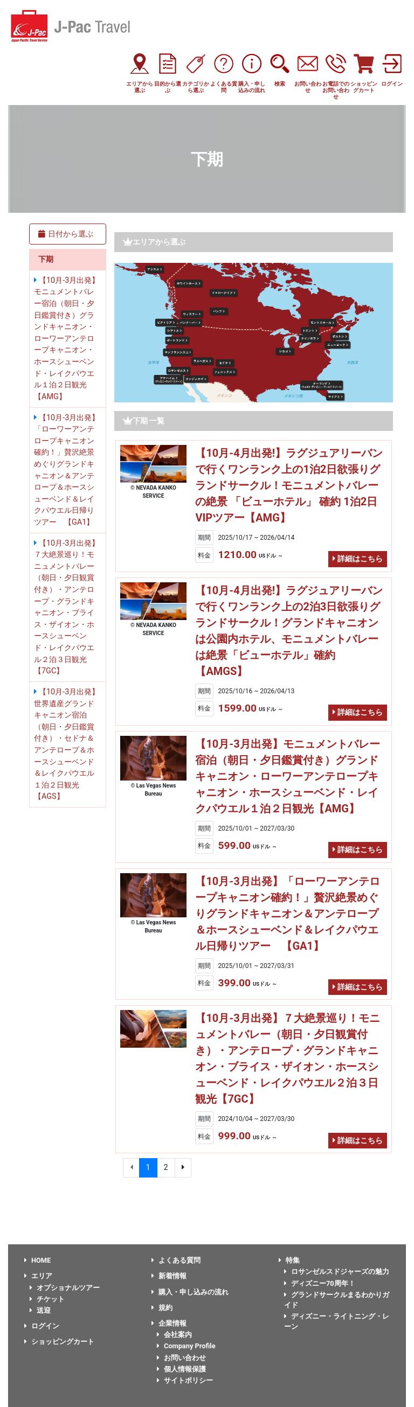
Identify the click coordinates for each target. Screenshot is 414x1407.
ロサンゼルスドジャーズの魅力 (336, 1271)
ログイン (41, 1326)
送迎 (40, 1310)
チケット (47, 1299)
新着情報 (169, 1276)
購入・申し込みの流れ (190, 1292)
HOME (37, 1260)
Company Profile (186, 1346)
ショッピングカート (59, 1342)
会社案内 (174, 1335)
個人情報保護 (181, 1369)
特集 (289, 1260)
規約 (161, 1308)
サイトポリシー (185, 1380)
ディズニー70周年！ (319, 1283)
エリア (38, 1276)
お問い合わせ (181, 1358)
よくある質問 (176, 1260)
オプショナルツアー (65, 1288)
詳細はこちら (358, 558)
